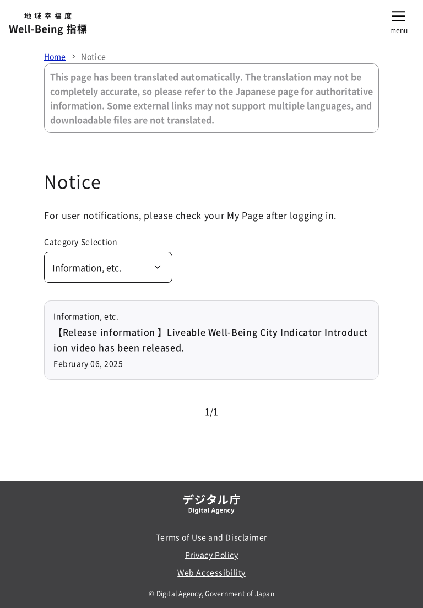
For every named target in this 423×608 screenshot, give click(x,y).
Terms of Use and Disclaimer (211, 536)
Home (55, 56)
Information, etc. (86, 267)
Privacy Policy (211, 554)
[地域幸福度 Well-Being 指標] (48, 24)
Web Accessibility (211, 572)
